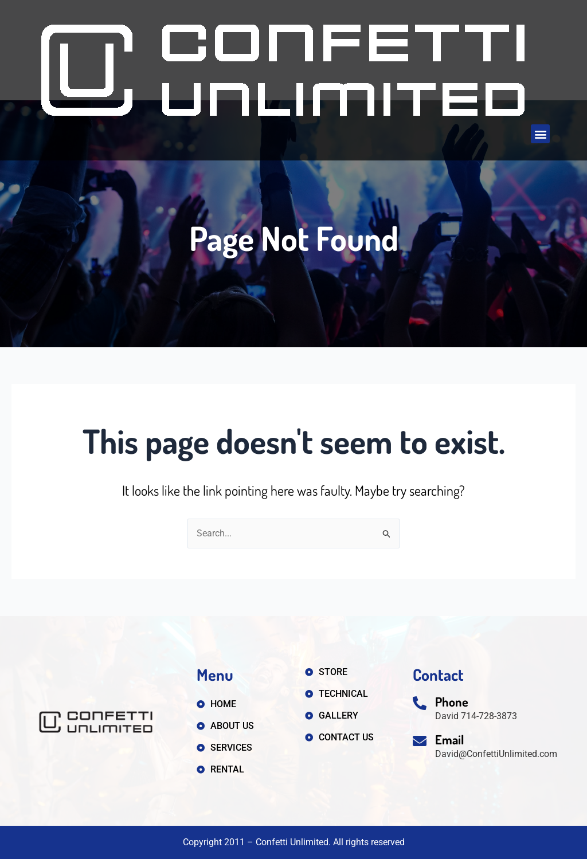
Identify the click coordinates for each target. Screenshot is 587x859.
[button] (540, 133)
